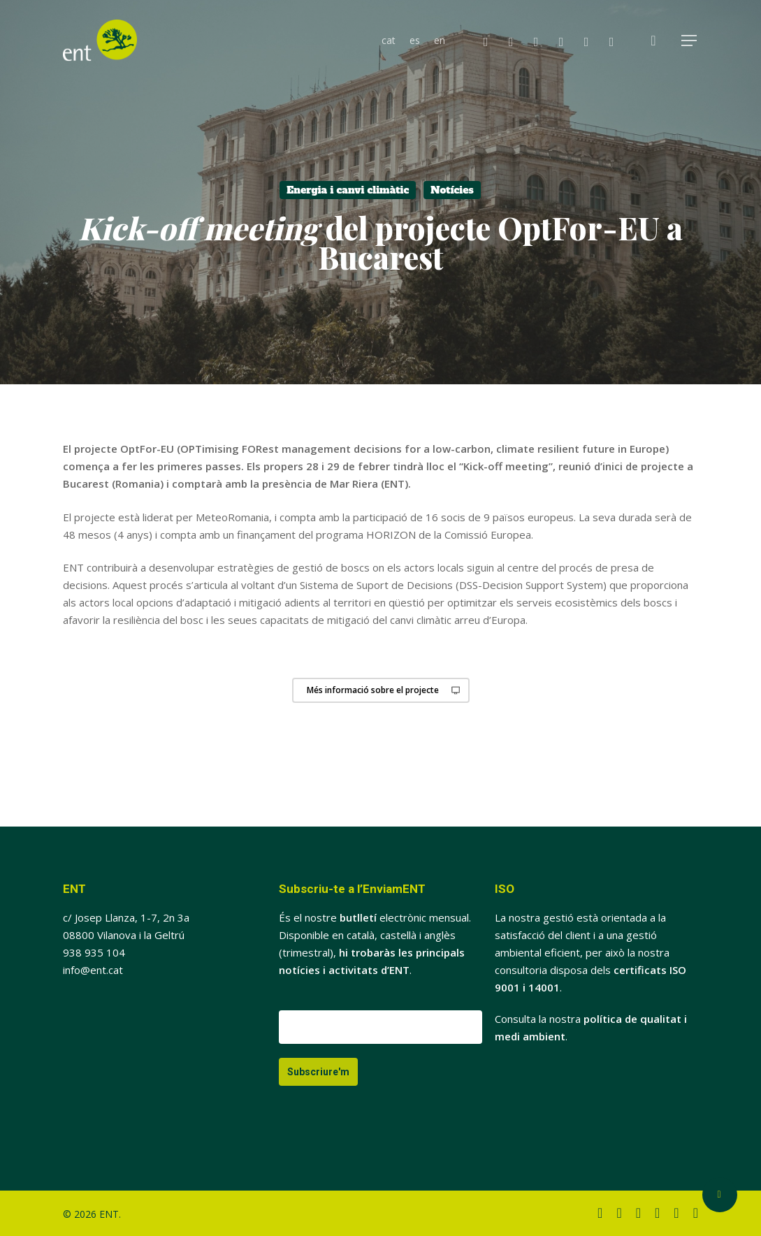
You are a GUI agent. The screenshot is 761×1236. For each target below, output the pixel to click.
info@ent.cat (93, 970)
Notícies (452, 190)
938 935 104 (94, 952)
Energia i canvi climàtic (348, 190)
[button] (689, 41)
